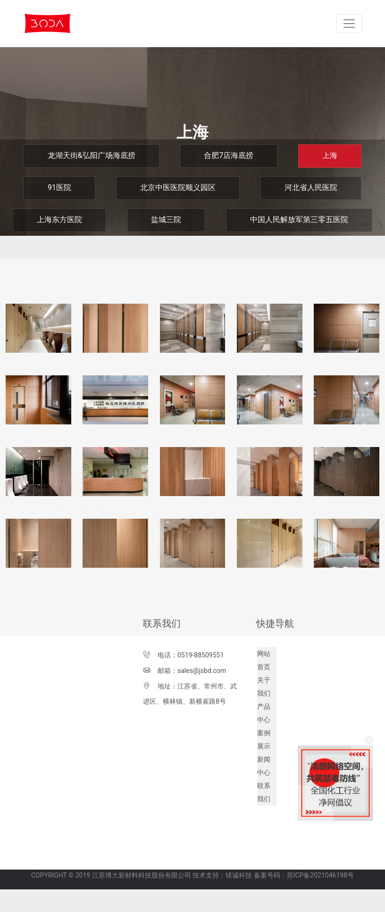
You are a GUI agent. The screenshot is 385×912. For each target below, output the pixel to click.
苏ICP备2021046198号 (320, 867)
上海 (329, 155)
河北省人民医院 (311, 187)
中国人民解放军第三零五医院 (299, 219)
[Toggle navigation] (349, 23)
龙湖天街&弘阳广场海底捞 (91, 155)
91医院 (59, 187)
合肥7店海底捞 (228, 155)
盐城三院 (166, 219)
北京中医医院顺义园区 (178, 187)
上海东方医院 (59, 219)
